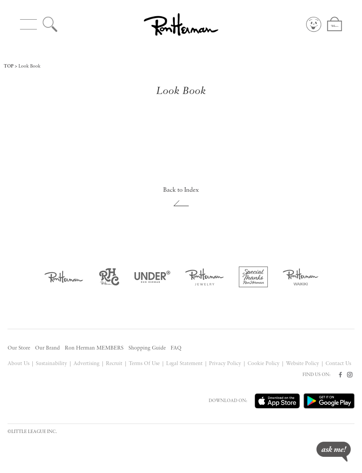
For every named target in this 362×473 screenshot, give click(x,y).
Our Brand (47, 348)
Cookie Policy (263, 364)
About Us (18, 364)
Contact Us (338, 364)
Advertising (86, 364)
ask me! (333, 452)
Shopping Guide (147, 348)
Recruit (114, 364)
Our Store (19, 348)
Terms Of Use (144, 364)
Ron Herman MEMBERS (94, 348)
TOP (9, 66)
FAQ (176, 348)
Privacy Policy (225, 364)
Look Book (29, 66)
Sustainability (51, 364)
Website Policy (302, 364)
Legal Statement (184, 364)
